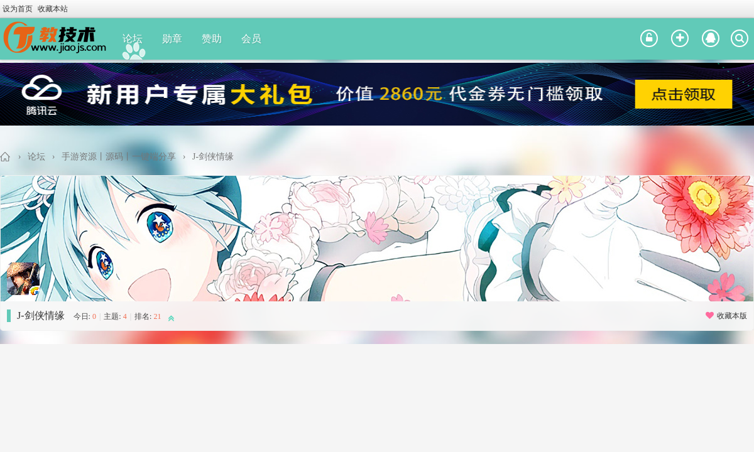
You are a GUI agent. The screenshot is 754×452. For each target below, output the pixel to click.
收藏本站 (53, 8)
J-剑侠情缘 (213, 156)
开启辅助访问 (751, 8)
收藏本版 (725, 315)
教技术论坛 (5, 157)
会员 (251, 38)
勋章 (172, 38)
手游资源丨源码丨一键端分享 (119, 156)
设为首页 (18, 8)
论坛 (133, 38)
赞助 (212, 38)
